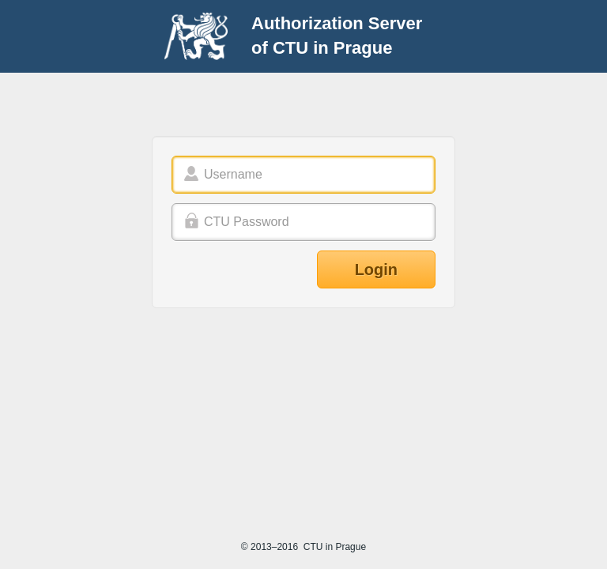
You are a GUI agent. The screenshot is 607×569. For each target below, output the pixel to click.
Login (376, 269)
